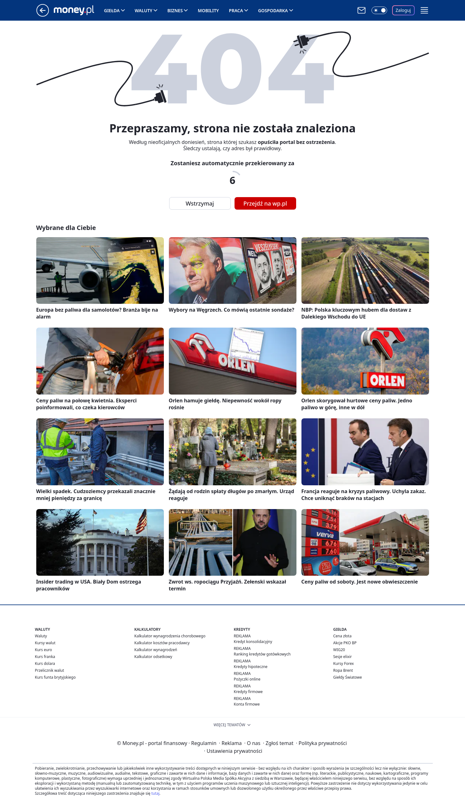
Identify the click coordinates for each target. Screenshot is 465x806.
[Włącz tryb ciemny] (379, 10)
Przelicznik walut (49, 670)
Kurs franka (45, 656)
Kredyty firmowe (248, 691)
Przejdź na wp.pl (265, 203)
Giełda (112, 10)
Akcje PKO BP (345, 642)
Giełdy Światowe (347, 677)
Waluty (144, 10)
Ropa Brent (343, 670)
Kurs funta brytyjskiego (55, 677)
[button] (424, 10)
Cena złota (342, 636)
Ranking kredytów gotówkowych (262, 654)
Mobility (208, 10)
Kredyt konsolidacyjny (253, 641)
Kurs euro (43, 649)
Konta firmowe (247, 704)
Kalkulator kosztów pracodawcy (162, 642)
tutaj (155, 793)
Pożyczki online (247, 679)
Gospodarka (273, 10)
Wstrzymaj (200, 203)
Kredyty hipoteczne (251, 666)
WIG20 (339, 649)
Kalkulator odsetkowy (153, 656)
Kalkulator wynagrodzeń (155, 649)
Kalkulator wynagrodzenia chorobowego (169, 636)
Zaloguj (403, 10)
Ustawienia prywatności (233, 750)
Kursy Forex (343, 663)
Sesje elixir (342, 656)
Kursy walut (45, 642)
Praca (236, 10)
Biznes (175, 10)
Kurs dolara (45, 663)
